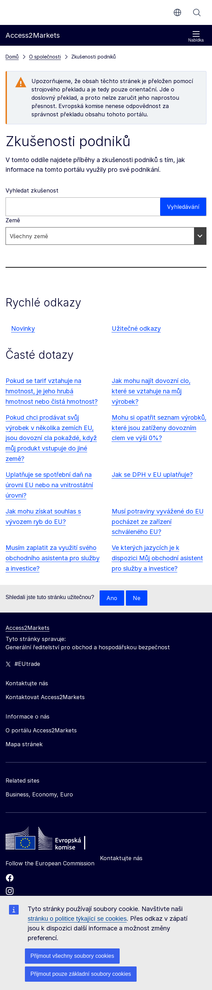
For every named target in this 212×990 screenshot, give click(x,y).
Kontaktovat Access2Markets (45, 697)
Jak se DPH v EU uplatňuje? (152, 474)
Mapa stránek (24, 744)
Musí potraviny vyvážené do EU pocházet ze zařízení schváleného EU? (158, 522)
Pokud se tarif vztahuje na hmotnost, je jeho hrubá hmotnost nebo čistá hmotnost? (52, 391)
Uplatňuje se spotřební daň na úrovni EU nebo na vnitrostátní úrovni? (49, 485)
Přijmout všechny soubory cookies (72, 956)
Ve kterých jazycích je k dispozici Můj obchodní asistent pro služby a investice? (157, 558)
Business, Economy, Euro (39, 794)
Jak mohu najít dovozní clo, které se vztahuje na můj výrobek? (151, 391)
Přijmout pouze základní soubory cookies (80, 974)
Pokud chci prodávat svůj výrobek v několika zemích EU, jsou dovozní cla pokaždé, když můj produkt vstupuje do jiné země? (51, 438)
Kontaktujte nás (121, 858)
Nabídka (196, 36)
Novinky (23, 328)
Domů (12, 57)
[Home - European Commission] (56, 840)
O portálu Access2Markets (41, 730)
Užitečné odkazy (136, 328)
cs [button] (177, 12)
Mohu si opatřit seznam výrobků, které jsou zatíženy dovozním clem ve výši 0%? (159, 428)
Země (13, 220)
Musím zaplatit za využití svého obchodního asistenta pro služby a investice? (53, 558)
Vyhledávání (197, 12)
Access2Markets (27, 627)
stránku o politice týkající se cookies (77, 918)
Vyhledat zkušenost (32, 190)
